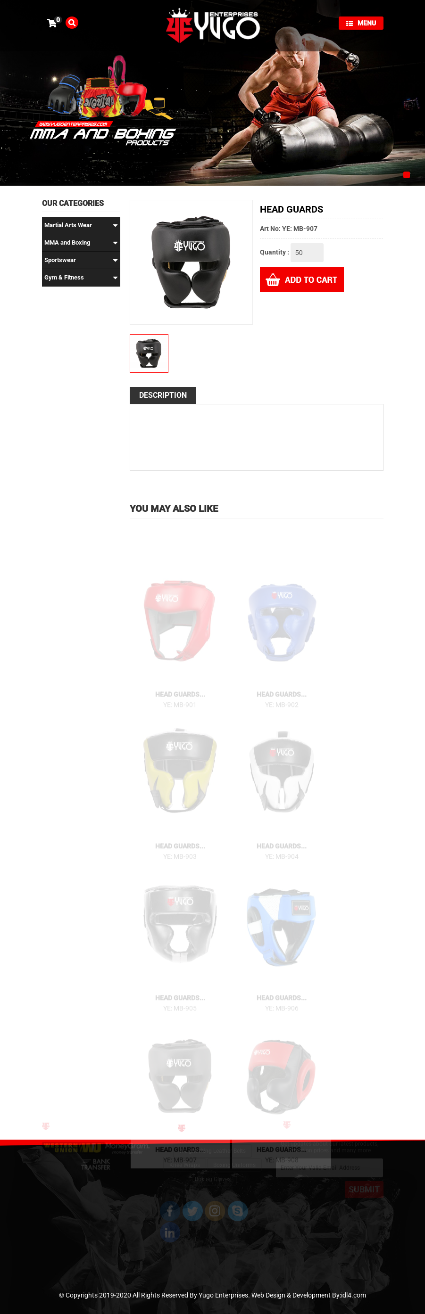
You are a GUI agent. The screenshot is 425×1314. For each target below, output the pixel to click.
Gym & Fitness (81, 277)
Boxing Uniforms (234, 1159)
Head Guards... (180, 700)
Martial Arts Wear (81, 225)
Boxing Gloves (213, 1173)
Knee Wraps (184, 1159)
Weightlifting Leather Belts (212, 1145)
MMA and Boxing (81, 242)
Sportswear (81, 260)
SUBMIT (364, 1186)
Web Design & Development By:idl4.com (308, 1295)
